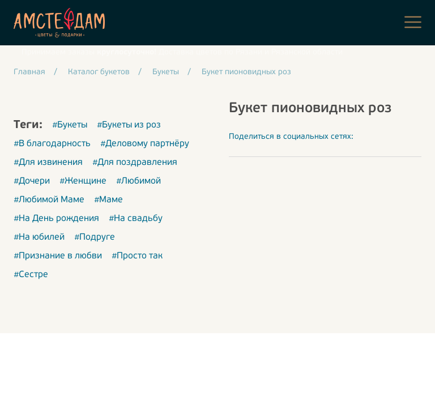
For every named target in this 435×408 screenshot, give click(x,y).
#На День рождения (56, 218)
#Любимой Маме (49, 200)
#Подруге (94, 237)
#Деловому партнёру (144, 143)
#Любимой (138, 181)
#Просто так (137, 256)
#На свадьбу (136, 218)
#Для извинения (48, 162)
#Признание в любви (58, 256)
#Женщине (82, 181)
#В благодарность (52, 143)
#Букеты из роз (129, 125)
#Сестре (31, 274)
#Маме (108, 200)
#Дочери (32, 181)
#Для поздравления (134, 162)
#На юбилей (39, 237)
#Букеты (69, 125)
